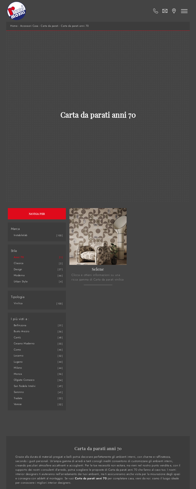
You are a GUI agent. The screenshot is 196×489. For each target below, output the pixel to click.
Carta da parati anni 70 (75, 26)
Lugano (18, 362)
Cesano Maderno (24, 343)
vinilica (18, 303)
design (18, 269)
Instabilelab (20, 235)
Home (14, 26)
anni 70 (19, 257)
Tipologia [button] (17, 297)
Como (17, 350)
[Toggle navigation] (184, 11)
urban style (21, 281)
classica (18, 263)
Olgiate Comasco (24, 380)
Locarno (18, 355)
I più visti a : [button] (20, 319)
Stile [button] (14, 251)
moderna (19, 275)
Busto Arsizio (21, 331)
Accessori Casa (29, 26)
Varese (18, 404)
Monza (18, 374)
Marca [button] (15, 229)
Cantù (17, 337)
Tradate (18, 398)
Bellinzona (20, 325)
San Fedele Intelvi (25, 386)
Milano (18, 368)
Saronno (19, 392)
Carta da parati (49, 26)
